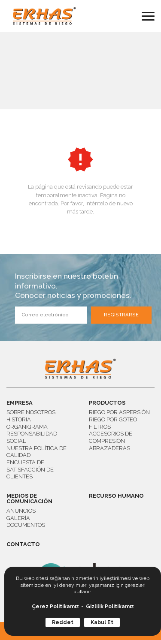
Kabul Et (102, 622)
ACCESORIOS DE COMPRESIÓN (110, 437)
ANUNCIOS (21, 511)
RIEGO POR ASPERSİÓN (119, 412)
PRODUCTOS (107, 403)
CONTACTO (23, 544)
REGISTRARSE (121, 315)
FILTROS (100, 427)
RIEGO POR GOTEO (113, 419)
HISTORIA (18, 419)
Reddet (62, 622)
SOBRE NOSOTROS (30, 412)
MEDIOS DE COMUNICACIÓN (29, 499)
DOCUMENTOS (25, 525)
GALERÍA (18, 518)
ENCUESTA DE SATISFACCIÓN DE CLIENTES (30, 469)
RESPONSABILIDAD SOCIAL (31, 437)
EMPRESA (19, 403)
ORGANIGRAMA (27, 427)
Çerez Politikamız (55, 606)
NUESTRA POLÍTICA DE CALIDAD (36, 452)
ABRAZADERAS (109, 448)
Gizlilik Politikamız (110, 606)
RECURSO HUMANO (116, 496)
